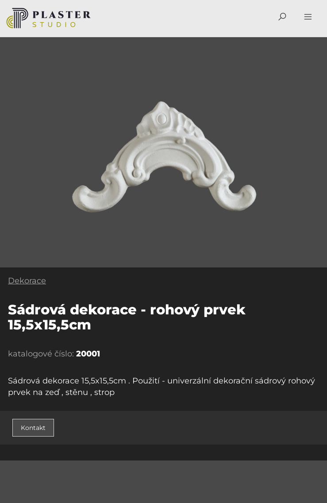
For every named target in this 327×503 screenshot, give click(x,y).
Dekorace (27, 281)
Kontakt (33, 428)
